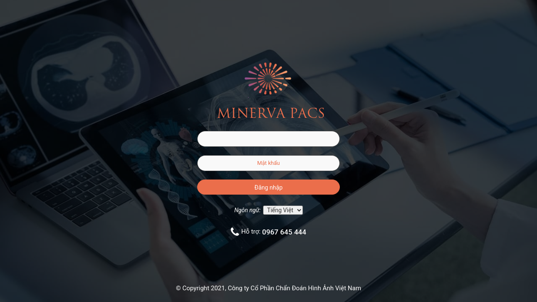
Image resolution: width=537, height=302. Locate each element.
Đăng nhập (269, 187)
